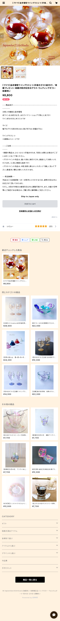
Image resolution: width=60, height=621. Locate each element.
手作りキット (7, 568)
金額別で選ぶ (7, 538)
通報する (55, 217)
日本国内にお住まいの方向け (30, 211)
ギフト (4, 524)
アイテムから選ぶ (8, 546)
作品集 (4, 561)
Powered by (30, 598)
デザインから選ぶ (8, 553)
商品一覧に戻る (30, 580)
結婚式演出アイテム (9, 531)
